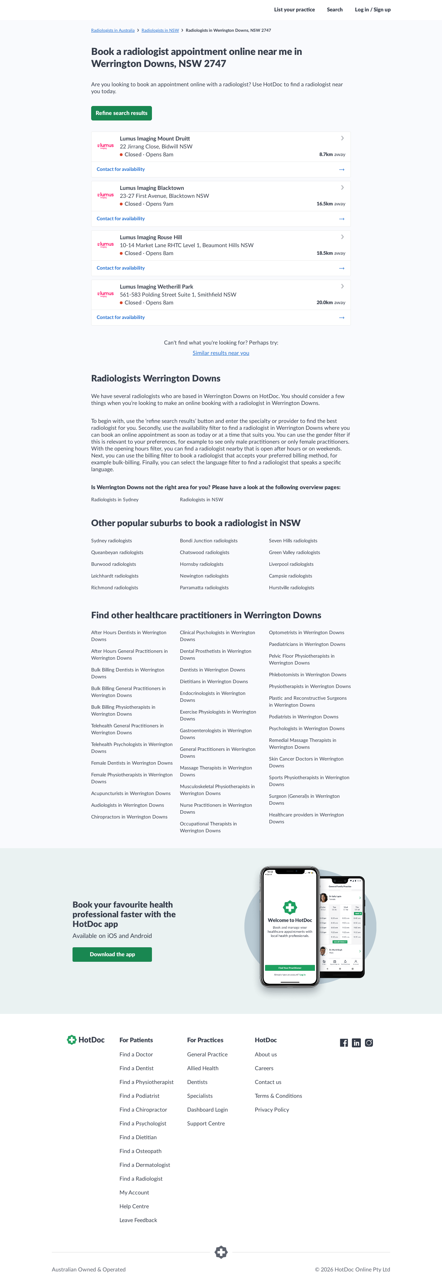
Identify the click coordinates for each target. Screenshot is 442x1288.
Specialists (200, 1096)
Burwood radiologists (113, 564)
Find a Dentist (136, 1068)
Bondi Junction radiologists (209, 541)
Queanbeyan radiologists (117, 552)
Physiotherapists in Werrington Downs (310, 686)
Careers (264, 1068)
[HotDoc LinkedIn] (356, 1042)
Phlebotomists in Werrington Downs (307, 674)
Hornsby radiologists (201, 564)
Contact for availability (221, 169)
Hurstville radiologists (291, 587)
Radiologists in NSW (160, 30)
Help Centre (134, 1206)
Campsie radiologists (290, 576)
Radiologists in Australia (113, 30)
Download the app (112, 954)
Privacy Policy (272, 1110)
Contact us (268, 1082)
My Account (134, 1192)
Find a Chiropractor (143, 1110)
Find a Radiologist (141, 1179)
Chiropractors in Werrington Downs (129, 817)
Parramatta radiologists (204, 587)
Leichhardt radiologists (114, 576)
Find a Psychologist (142, 1123)
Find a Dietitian (138, 1137)
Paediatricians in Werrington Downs (307, 644)
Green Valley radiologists (294, 552)
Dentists (197, 1082)
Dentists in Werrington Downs (212, 670)
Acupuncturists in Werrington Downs (131, 793)
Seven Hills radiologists (293, 541)
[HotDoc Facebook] (344, 1042)
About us (266, 1054)
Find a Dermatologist (144, 1165)
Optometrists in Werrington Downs (306, 632)
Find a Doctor (136, 1054)
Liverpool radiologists (291, 564)
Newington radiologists (204, 576)
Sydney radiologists (111, 541)
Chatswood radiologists (204, 552)
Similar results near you (221, 353)
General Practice (207, 1054)
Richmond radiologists (114, 587)
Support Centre (206, 1123)
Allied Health (203, 1068)
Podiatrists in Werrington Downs (303, 717)
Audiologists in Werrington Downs (127, 805)
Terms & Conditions (278, 1096)
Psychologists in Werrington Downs (307, 728)
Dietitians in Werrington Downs (214, 681)
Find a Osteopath (140, 1151)
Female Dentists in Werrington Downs (132, 763)
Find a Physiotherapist (146, 1082)
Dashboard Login (207, 1110)
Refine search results (121, 113)
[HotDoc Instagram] (369, 1042)
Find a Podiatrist (139, 1096)
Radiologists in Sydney (114, 499)
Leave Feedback (138, 1220)
